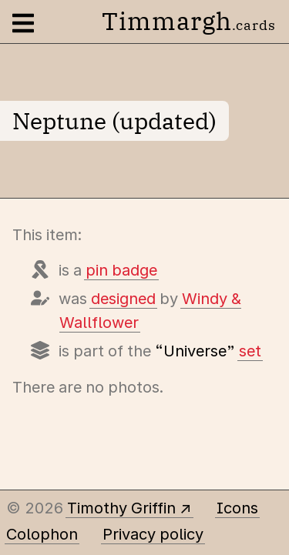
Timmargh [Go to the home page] (189, 21)
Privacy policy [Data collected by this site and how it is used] (152, 534)
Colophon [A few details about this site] (42, 534)
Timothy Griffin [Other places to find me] (121, 508)
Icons (237, 508)
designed (123, 298)
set (250, 351)
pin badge (121, 270)
